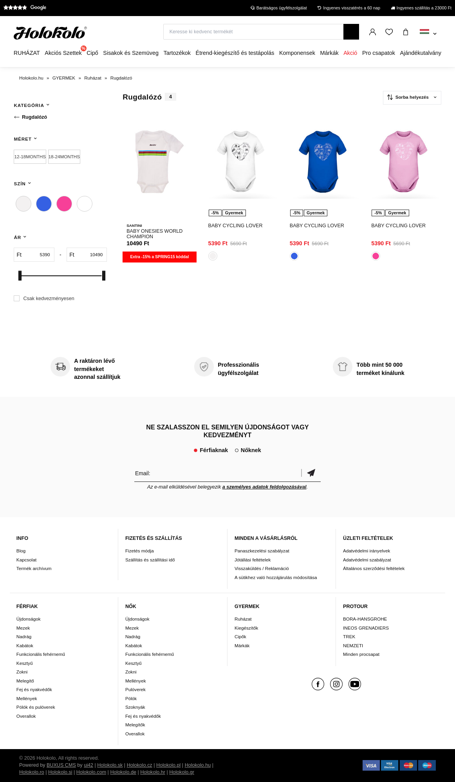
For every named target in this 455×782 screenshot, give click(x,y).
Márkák (242, 645)
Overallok (26, 716)
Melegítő (25, 680)
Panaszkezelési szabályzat (262, 550)
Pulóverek (135, 689)
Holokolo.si (60, 772)
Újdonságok (28, 618)
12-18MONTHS (30, 156)
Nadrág (23, 636)
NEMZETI (353, 645)
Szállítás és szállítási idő (150, 559)
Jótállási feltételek (253, 559)
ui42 (88, 765)
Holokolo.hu (198, 765)
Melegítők (135, 724)
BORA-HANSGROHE (365, 618)
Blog (20, 550)
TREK (349, 636)
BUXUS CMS (61, 765)
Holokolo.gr (181, 772)
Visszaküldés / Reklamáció (262, 568)
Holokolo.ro (31, 772)
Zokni (22, 671)
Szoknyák (135, 707)
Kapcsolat (26, 559)
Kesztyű (24, 663)
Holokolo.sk (110, 765)
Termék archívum (34, 568)
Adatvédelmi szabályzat (367, 559)
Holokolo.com (91, 772)
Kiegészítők (246, 627)
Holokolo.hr (152, 772)
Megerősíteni (311, 473)
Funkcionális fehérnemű (40, 654)
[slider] (20, 276)
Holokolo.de (123, 772)
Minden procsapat (361, 654)
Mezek (23, 627)
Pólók (131, 698)
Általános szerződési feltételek (373, 568)
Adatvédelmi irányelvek (366, 550)
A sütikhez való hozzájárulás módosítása (276, 577)
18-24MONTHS (64, 156)
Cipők (240, 636)
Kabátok (24, 645)
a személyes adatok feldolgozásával (264, 487)
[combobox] (428, 34)
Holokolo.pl (168, 765)
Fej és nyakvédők (34, 689)
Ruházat (243, 618)
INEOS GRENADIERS (366, 627)
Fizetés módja (139, 550)
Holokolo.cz (139, 765)
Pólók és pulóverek (35, 707)
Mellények (26, 698)
